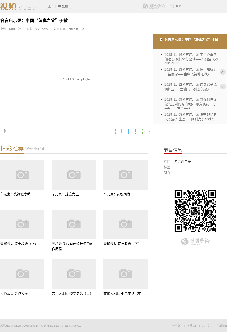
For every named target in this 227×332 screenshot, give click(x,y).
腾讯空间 (121, 131)
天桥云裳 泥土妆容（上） (19, 243)
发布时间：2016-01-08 (69, 28)
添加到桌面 (49, 6)
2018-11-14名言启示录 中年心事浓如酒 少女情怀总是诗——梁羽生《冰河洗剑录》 (191, 59)
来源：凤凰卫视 (10, 28)
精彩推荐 (12, 148)
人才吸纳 (207, 325)
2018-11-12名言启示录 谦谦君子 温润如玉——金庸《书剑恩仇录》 (191, 87)
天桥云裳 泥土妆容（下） (122, 243)
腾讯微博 (128, 131)
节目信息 (173, 150)
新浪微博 (115, 131)
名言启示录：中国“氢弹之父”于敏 (191, 39)
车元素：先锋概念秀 (15, 194)
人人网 (135, 131)
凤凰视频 (18, 6)
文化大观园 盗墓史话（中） (124, 293)
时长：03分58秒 (37, 28)
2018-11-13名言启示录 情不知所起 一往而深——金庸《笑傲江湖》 (190, 72)
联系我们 (192, 325)
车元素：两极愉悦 (116, 194)
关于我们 (177, 325)
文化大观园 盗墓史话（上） (72, 293)
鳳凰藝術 (154, 6)
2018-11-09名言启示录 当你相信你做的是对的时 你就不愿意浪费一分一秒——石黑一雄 (190, 104)
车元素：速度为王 (65, 194)
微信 (142, 131)
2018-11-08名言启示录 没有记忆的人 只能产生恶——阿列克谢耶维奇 (190, 117)
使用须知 (222, 325)
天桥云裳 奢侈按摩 (14, 293)
